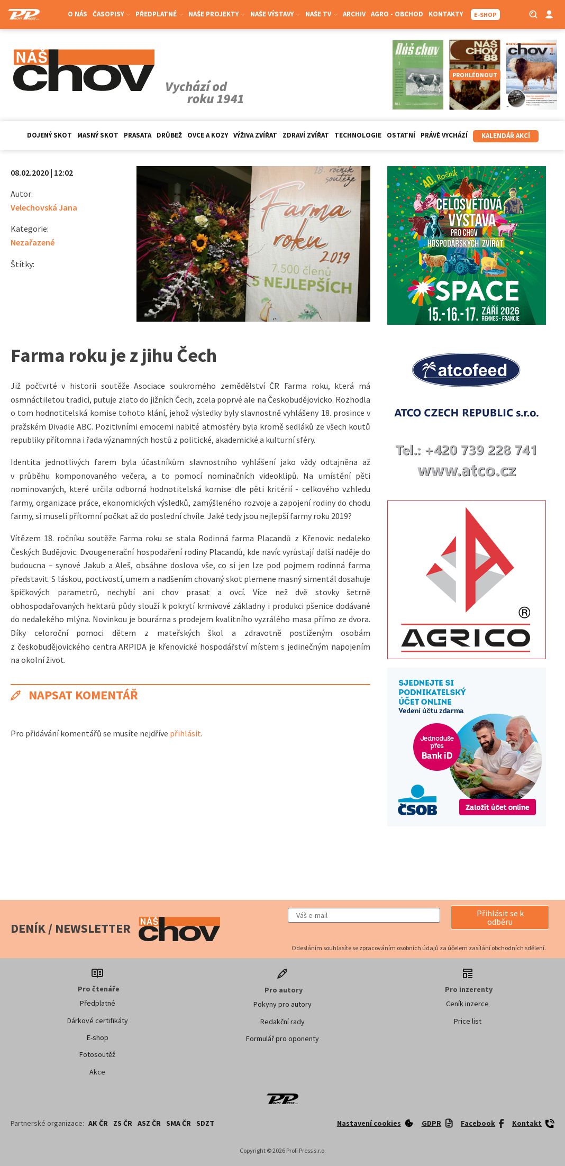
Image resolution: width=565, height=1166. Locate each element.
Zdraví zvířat (305, 135)
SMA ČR (178, 1123)
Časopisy (111, 14)
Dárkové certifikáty (97, 1020)
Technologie (357, 135)
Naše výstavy (275, 14)
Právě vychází (444, 135)
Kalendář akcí (505, 135)
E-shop (97, 1037)
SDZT (205, 1123)
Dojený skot (49, 135)
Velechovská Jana (44, 207)
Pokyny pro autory (282, 1004)
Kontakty (446, 14)
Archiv (354, 14)
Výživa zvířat (255, 135)
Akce (97, 1072)
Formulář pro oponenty (282, 1038)
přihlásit (185, 733)
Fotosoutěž (97, 1054)
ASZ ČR (149, 1123)
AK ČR (98, 1123)
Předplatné (159, 14)
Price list (467, 1021)
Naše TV (321, 14)
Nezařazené (32, 242)
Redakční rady (282, 1021)
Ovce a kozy (207, 135)
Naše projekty (216, 14)
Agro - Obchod (397, 14)
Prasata (137, 135)
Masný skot (98, 135)
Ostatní (401, 135)
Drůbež (169, 135)
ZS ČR (122, 1123)
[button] (500, 917)
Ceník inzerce (467, 1003)
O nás (77, 14)
